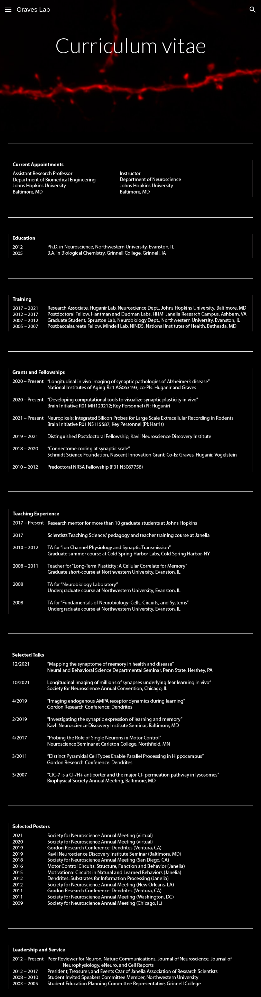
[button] (8, 9)
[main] (130, 66)
